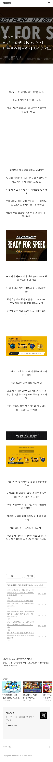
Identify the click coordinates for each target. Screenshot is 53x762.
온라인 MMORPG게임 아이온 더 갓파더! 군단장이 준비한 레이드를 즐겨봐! (20, 624)
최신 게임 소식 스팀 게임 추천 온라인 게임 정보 (20, 718)
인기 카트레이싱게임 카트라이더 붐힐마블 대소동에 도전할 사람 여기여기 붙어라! (20, 614)
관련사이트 (7, 747)
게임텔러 (7, 3)
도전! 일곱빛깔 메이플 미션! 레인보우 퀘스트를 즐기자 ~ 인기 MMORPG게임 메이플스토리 (20, 592)
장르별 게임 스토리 (13, 585)
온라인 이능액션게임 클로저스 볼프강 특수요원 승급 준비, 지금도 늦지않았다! (20, 635)
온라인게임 (26, 585)
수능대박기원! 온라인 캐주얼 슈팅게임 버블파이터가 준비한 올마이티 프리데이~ (20, 603)
